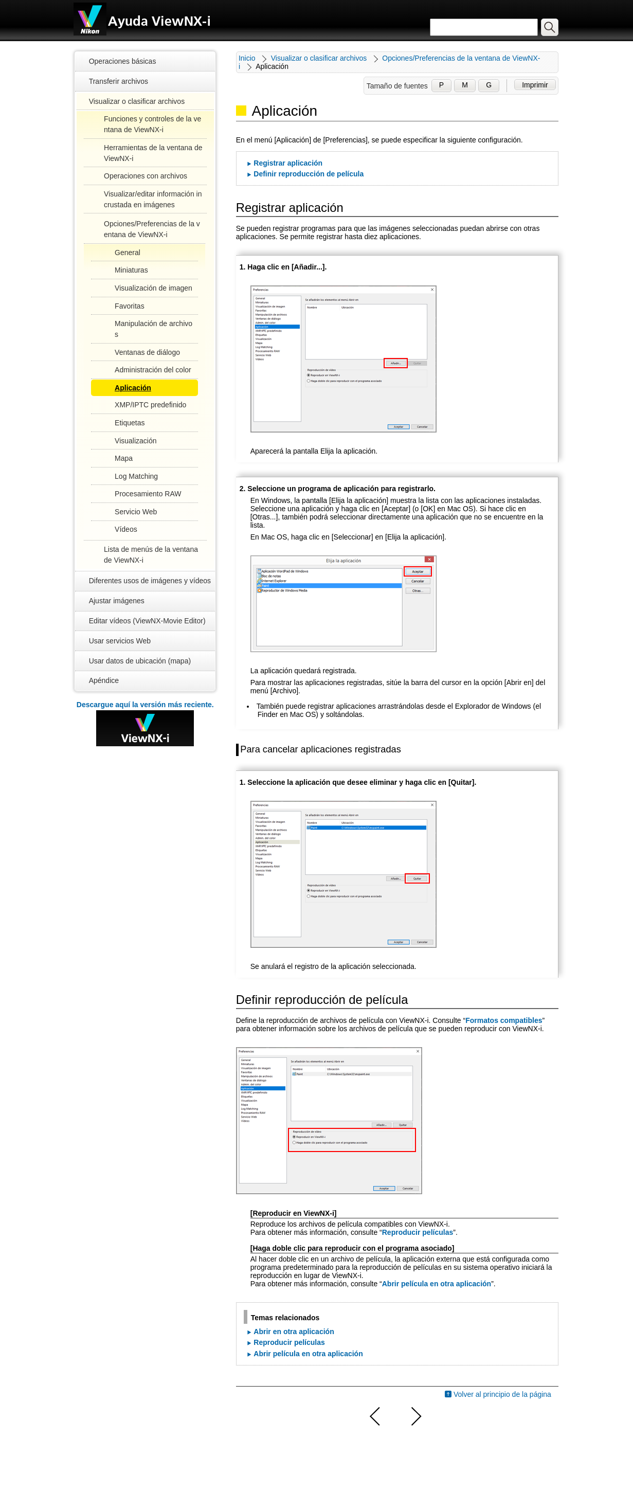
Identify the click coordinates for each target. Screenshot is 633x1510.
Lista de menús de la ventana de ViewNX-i (151, 554)
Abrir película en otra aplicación (436, 1284)
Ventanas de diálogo (147, 352)
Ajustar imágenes (116, 601)
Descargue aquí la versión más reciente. (145, 704)
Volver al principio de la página (502, 1394)
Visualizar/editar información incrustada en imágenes (153, 199)
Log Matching (136, 476)
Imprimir (535, 85)
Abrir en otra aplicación (294, 1331)
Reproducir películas (417, 1232)
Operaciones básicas (122, 61)
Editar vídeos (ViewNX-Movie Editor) (147, 621)
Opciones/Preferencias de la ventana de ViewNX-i (152, 229)
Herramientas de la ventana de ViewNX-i (153, 153)
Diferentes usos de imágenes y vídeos (150, 581)
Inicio (247, 58)
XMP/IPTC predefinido (150, 405)
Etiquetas (129, 423)
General (127, 252)
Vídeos (126, 529)
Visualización (135, 441)
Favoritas (129, 306)
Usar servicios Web (120, 641)
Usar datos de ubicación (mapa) (140, 661)
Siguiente (415, 1416)
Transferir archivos (118, 81)
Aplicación (133, 388)
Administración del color (153, 370)
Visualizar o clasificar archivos (137, 101)
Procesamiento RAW (148, 494)
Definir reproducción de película (309, 174)
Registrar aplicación (288, 163)
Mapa (124, 458)
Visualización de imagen (153, 288)
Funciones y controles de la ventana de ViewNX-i (152, 124)
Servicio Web (136, 512)
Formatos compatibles (503, 1020)
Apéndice (104, 680)
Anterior (375, 1416)
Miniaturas (131, 270)
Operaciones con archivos (145, 176)
